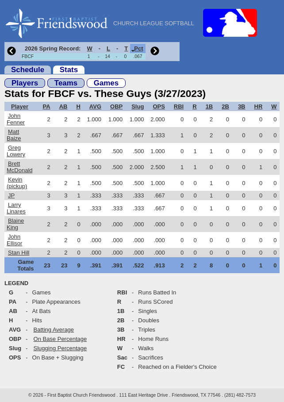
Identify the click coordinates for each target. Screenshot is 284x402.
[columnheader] (52, 48)
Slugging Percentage (60, 348)
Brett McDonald (20, 167)
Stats (69, 70)
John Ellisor (14, 240)
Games (106, 83)
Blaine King (15, 224)
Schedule (27, 70)
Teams (65, 83)
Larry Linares (16, 208)
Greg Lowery (16, 151)
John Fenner (16, 119)
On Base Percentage (60, 339)
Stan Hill (18, 252)
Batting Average (54, 329)
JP (11, 195)
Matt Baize (14, 135)
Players (25, 83)
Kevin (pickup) (17, 182)
